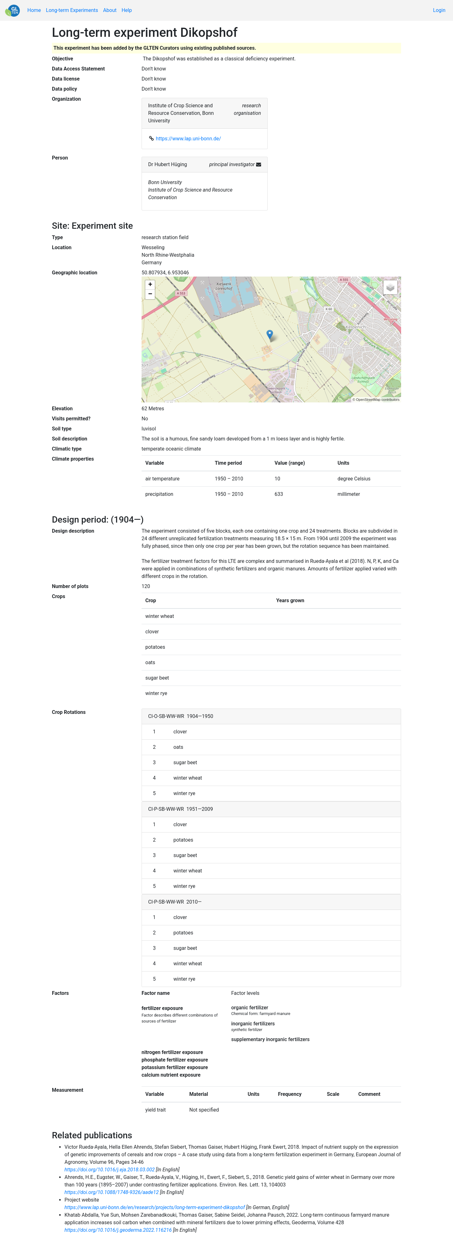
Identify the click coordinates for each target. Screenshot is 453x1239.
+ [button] (150, 285)
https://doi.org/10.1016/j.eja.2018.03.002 (109, 1170)
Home (34, 10)
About (110, 10)
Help (126, 10)
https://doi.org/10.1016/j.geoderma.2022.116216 (118, 1230)
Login (439, 10)
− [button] (150, 294)
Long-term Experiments (72, 10)
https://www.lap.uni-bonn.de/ (188, 139)
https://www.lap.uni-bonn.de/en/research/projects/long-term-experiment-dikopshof (154, 1207)
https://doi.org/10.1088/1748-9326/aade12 (111, 1192)
